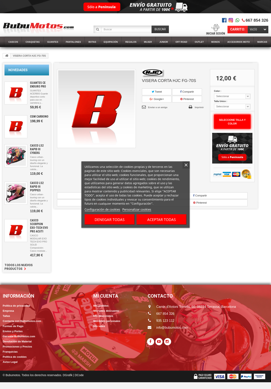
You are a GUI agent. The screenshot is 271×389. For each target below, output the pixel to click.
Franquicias (10, 351)
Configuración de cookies (102, 209)
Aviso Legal (10, 361)
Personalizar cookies (136, 209)
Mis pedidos (101, 305)
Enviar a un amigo (157, 107)
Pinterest (187, 99)
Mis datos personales (106, 321)
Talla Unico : (221, 101)
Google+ (157, 99)
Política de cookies (15, 356)
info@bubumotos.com (172, 327)
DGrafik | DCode (73, 375)
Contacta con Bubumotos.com (22, 321)
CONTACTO (160, 296)
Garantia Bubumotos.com (19, 336)
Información (18, 296)
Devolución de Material (17, 341)
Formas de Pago (13, 326)
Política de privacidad (16, 305)
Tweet (157, 91)
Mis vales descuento (106, 310)
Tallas (6, 315)
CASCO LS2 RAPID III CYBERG (36, 149)
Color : (218, 91)
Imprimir (199, 107)
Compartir (187, 91)
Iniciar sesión (215, 33)
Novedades (18, 70)
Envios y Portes (13, 331)
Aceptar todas (161, 219)
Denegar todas (110, 219)
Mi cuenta (105, 296)
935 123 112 (165, 320)
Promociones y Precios (17, 346)
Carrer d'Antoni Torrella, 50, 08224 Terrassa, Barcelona (192, 306)
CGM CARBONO (39, 116)
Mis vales (99, 326)
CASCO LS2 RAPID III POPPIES (36, 186)
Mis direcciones (103, 315)
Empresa (8, 310)
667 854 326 (256, 20)
